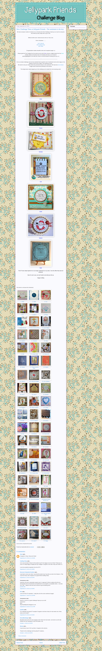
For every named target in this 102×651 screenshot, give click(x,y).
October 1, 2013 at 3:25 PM (26, 623)
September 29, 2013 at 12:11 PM (27, 606)
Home (41, 642)
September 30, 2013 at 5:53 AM (27, 614)
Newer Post (19, 642)
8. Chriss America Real (34, 327)
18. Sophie (46, 367)
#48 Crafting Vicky (41, 44)
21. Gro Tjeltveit (46, 381)
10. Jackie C (22, 341)
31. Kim (22, 433)
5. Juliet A (34, 314)
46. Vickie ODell (22, 499)
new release (60, 64)
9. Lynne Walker (46, 327)
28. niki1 (22, 420)
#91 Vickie (40, 46)
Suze (21, 554)
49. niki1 (22, 513)
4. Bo (22, 314)
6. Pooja (46, 314)
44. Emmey (34, 486)
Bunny (21, 626)
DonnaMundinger (24, 617)
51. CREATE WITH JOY (45, 514)
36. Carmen (46, 446)
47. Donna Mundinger (34, 499)
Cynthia (22, 609)
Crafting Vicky (23, 561)
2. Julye (34, 301)
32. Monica (34, 433)
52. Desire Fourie (22, 527)
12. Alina (46, 341)
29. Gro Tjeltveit (34, 420)
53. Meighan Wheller (34, 527)
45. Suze (46, 486)
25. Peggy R (22, 407)
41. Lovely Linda (34, 473)
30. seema (46, 420)
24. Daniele (46, 394)
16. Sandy (22, 367)
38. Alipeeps (34, 460)
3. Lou (46, 301)
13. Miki (22, 354)
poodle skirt (22, 586)
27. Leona (45, 407)
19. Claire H (22, 381)
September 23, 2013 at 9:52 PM (27, 577)
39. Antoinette (45, 460)
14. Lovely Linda (34, 354)
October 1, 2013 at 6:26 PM (26, 633)
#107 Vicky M (41, 43)
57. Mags (45, 540)
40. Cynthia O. (22, 473)
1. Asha (22, 301)
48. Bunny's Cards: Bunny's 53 (45, 500)
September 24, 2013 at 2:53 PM (27, 588)
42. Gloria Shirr (46, 473)
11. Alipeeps (34, 341)
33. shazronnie (46, 433)
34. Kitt (22, 446)
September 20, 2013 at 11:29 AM (27, 558)
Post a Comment (22, 636)
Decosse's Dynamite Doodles (27, 572)
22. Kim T (22, 394)
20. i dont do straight (34, 381)
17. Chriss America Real (34, 368)
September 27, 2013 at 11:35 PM (27, 595)
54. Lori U (45, 527)
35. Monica (34, 446)
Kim (21, 591)
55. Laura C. (22, 540)
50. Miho (34, 513)
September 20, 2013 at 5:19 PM (27, 569)
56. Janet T (34, 540)
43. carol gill (22, 486)
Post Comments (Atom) (44, 646)
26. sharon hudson (34, 407)
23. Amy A (34, 394)
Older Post (62, 642)
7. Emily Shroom (22, 327)
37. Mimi (22, 460)
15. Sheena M (45, 354)
